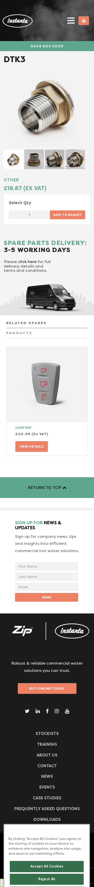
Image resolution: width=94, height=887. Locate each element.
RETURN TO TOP (47, 487)
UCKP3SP (23, 428)
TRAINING (47, 744)
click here (27, 261)
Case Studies (47, 798)
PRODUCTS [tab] (19, 333)
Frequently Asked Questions (47, 808)
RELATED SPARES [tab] (26, 323)
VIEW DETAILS (32, 446)
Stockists (47, 733)
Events (47, 787)
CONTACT (47, 766)
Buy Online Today (47, 688)
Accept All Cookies (46, 874)
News (47, 776)
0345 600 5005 (47, 46)
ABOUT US (47, 755)
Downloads (47, 819)
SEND (46, 597)
